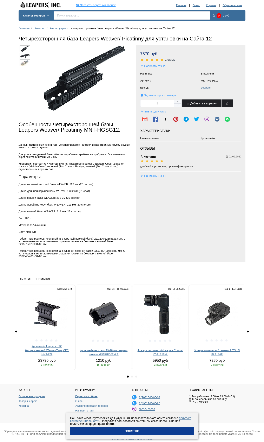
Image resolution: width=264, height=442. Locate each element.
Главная (181, 5)
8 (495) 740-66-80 (149, 403)
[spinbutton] (161, 103)
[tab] (128, 377)
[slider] (190, 60)
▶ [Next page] (248, 331)
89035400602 (147, 409)
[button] (177, 105)
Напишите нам (84, 410)
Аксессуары (58, 28)
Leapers (206, 87)
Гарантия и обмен (86, 396)
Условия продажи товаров (91, 405)
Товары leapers (28, 401)
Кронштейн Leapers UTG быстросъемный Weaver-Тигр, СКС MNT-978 (47, 350)
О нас (196, 5)
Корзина (211, 5)
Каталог (39, 28)
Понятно (132, 431)
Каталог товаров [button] (36, 15)
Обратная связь (232, 5)
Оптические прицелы (32, 396)
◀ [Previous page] (16, 331)
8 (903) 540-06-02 (149, 397)
